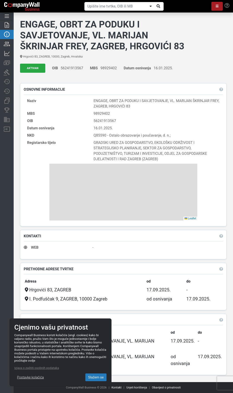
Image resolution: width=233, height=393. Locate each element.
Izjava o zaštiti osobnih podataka (36, 368)
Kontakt (116, 387)
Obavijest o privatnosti (166, 387)
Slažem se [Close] (96, 377)
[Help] (227, 6)
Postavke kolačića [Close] (30, 377)
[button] (217, 6)
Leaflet (190, 218)
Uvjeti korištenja (136, 387)
